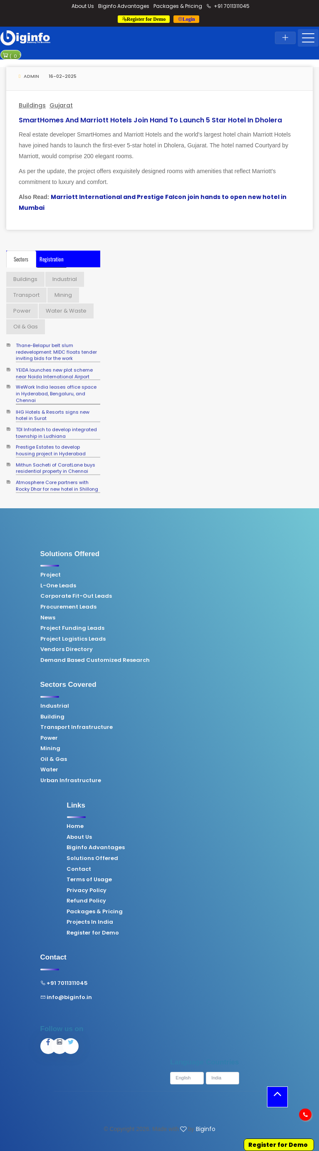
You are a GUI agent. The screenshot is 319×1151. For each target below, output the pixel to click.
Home (171, 826)
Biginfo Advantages (123, 6)
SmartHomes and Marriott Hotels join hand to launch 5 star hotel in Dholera (150, 120)
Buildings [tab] (25, 279)
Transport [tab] (26, 295)
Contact (175, 869)
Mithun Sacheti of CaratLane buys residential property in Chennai (55, 462)
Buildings (32, 105)
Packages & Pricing (177, 6)
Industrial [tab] (64, 279)
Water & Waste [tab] (66, 311)
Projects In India (186, 922)
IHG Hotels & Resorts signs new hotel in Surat (52, 409)
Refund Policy (182, 901)
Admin (29, 76)
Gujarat (61, 105)
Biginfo (205, 1129)
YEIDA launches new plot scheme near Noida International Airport (54, 367)
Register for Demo (189, 933)
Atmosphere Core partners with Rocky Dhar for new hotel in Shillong (57, 479)
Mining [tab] (63, 295)
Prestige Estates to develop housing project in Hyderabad (51, 444)
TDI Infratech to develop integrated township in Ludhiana (56, 426)
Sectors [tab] (21, 259)
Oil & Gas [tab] (25, 327)
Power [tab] (22, 311)
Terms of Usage (185, 879)
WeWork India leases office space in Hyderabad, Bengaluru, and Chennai (56, 385)
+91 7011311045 (228, 6)
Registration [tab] (52, 259)
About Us (83, 6)
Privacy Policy (183, 890)
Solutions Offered (188, 858)
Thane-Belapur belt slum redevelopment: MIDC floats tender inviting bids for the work (56, 343)
